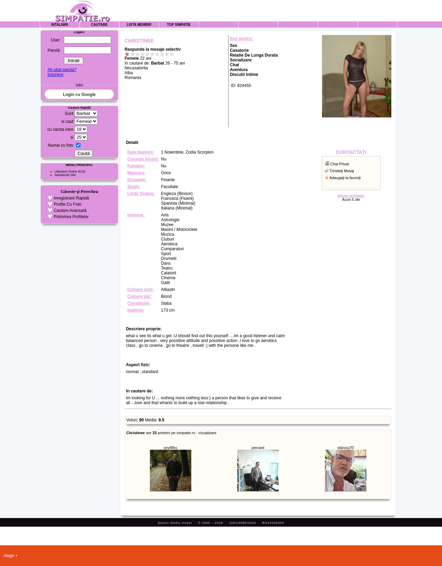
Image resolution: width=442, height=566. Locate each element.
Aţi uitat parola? (62, 69)
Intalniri (59, 25)
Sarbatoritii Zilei (65, 175)
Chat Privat (339, 164)
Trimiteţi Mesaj (341, 171)
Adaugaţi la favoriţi (345, 178)
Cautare (99, 25)
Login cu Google (79, 94)
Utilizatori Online (66, 171)
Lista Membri (139, 25)
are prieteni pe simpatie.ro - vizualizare (171, 433)
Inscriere (56, 74)
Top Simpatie (179, 25)
